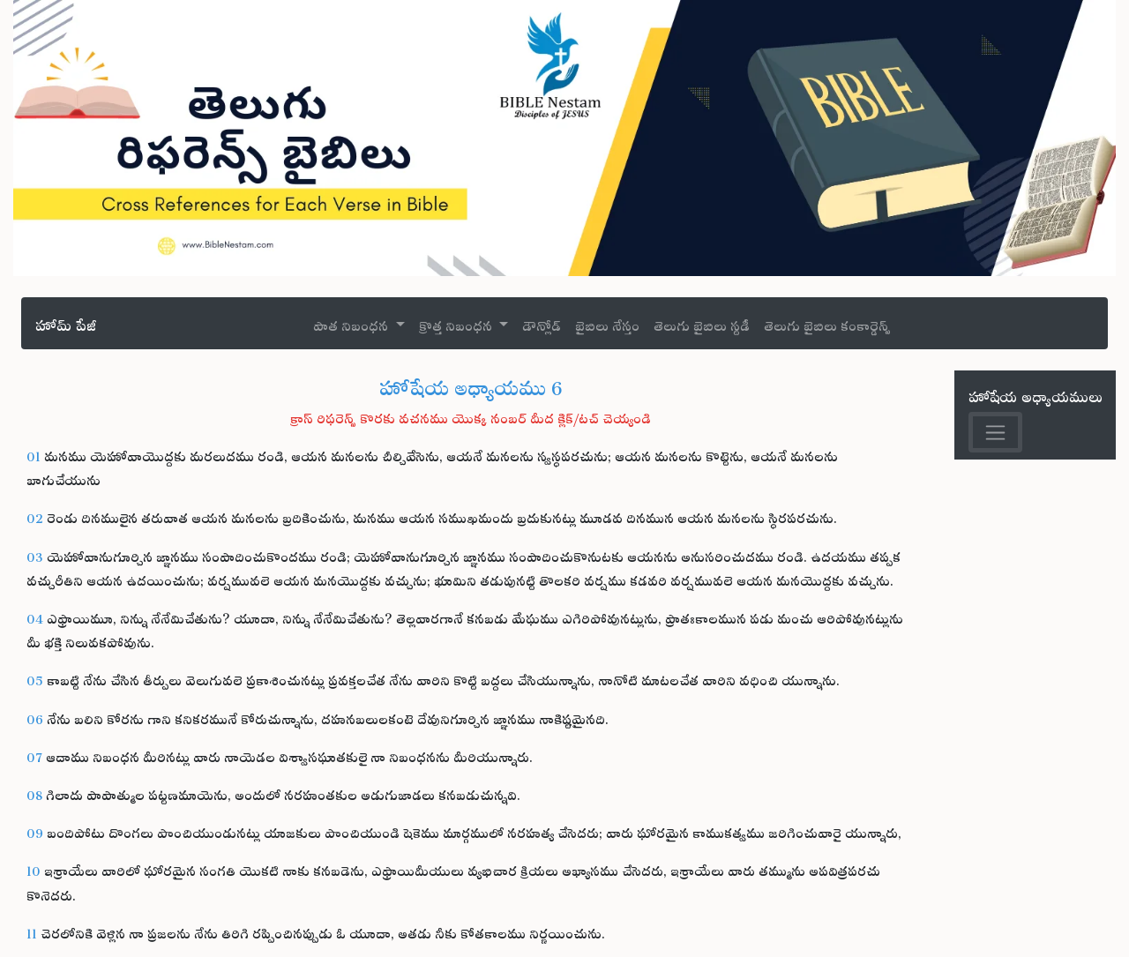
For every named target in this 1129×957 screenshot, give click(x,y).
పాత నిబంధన (352, 323)
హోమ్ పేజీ (65, 322)
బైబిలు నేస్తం (607, 323)
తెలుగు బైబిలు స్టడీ (702, 323)
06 (34, 716)
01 (33, 453)
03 (34, 554)
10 (33, 868)
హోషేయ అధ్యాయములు (1035, 394)
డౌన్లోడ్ (541, 323)
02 (34, 515)
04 (34, 616)
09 (34, 830)
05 (34, 677)
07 (34, 754)
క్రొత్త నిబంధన (457, 323)
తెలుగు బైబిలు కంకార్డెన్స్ (827, 323)
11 (31, 931)
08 (34, 792)
